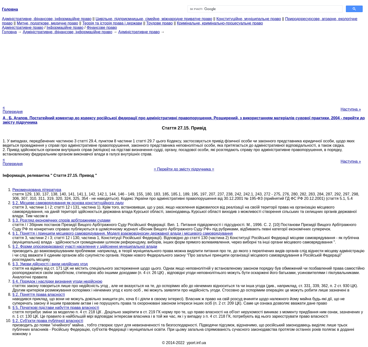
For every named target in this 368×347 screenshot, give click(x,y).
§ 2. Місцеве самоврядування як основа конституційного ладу (68, 203)
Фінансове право (102, 27)
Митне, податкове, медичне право (47, 23)
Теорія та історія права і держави (112, 23)
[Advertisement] (184, 68)
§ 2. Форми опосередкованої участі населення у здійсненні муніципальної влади (84, 246)
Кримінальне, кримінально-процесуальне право (220, 23)
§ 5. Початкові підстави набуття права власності (55, 308)
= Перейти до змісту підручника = (184, 169)
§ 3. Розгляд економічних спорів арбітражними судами (61, 220)
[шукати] (264, 9)
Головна (9, 32)
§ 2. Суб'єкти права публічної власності (47, 321)
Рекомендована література (36, 190)
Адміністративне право (22, 27)
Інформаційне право (65, 27)
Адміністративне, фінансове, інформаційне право (46, 19)
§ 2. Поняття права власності (38, 294)
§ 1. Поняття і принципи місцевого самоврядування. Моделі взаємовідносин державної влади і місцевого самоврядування (122, 233)
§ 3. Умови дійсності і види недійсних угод (50, 264)
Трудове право (159, 23)
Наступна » (351, 109)
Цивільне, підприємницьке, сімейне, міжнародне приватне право (154, 19)
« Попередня (13, 109)
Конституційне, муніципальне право (248, 19)
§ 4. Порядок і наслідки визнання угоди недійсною (57, 281)
